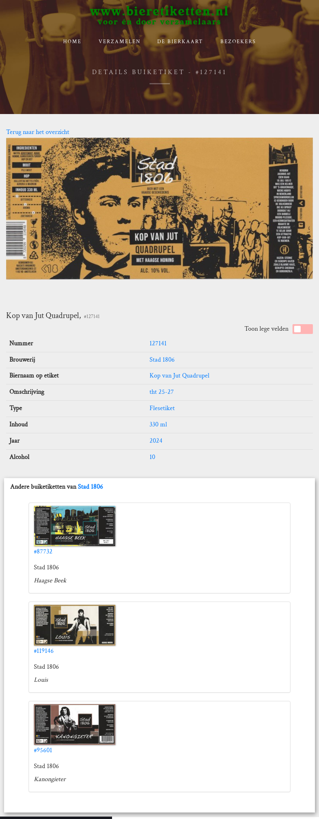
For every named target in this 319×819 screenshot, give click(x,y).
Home (72, 41)
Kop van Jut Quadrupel (179, 375)
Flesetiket (162, 408)
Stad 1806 (162, 360)
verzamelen (120, 41)
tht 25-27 (162, 392)
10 (152, 457)
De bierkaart (180, 41)
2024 (156, 441)
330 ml (158, 424)
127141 (158, 343)
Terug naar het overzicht (37, 132)
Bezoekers (238, 41)
